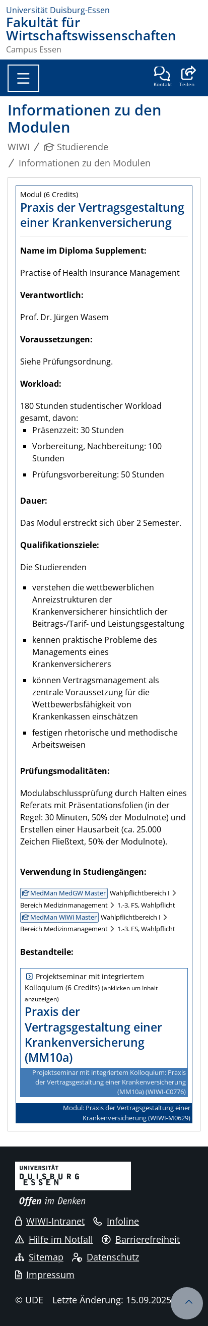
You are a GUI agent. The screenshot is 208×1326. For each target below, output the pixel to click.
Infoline (116, 1221)
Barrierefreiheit (141, 1239)
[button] (186, 78)
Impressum (45, 1275)
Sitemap (39, 1257)
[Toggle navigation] (23, 78)
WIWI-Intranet (50, 1221)
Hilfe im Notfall (54, 1239)
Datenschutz (105, 1257)
